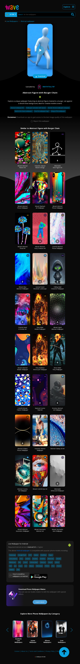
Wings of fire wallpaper (58, 111)
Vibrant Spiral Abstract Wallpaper (57, 328)
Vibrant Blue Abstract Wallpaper (22, 288)
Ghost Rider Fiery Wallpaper (57, 368)
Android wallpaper (23, 551)
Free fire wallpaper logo (42, 111)
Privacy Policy (50, 651)
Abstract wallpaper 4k (17, 108)
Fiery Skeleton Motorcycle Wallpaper (40, 368)
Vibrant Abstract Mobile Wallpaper (22, 368)
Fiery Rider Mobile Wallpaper (40, 328)
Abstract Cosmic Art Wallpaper (22, 490)
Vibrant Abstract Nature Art (23, 166)
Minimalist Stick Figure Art (57, 166)
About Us (24, 651)
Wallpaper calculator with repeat (36, 108)
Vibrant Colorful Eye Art (40, 489)
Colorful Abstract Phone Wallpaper (57, 247)
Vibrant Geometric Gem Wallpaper (57, 530)
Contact (17, 651)
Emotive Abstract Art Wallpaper (57, 409)
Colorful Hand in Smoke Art (22, 328)
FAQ (57, 651)
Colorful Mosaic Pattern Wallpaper (22, 409)
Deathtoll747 (45, 87)
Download (40, 76)
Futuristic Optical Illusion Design (40, 166)
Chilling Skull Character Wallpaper (57, 288)
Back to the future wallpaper (23, 111)
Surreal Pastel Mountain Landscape (40, 288)
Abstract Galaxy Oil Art (57, 448)
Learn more (40, 602)
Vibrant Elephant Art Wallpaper (40, 207)
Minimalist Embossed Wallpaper (57, 490)
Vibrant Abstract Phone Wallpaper (22, 207)
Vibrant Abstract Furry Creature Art (40, 247)
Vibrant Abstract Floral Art (23, 247)
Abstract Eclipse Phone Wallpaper (22, 449)
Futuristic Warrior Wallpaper (40, 449)
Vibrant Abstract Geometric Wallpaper (22, 530)
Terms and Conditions (36, 651)
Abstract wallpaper (27, 21)
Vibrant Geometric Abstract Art (40, 530)
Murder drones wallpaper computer (58, 108)
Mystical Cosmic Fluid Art (40, 409)
